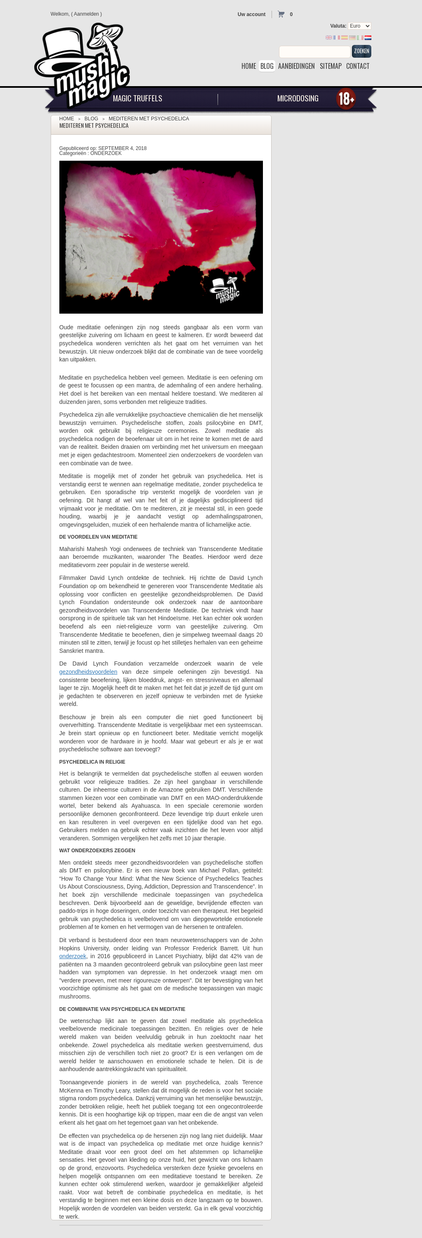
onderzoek (72, 956)
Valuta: (338, 26)
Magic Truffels (137, 97)
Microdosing (298, 97)
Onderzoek (106, 153)
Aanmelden (86, 14)
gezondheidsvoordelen (88, 671)
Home (66, 119)
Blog (91, 119)
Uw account (251, 14)
